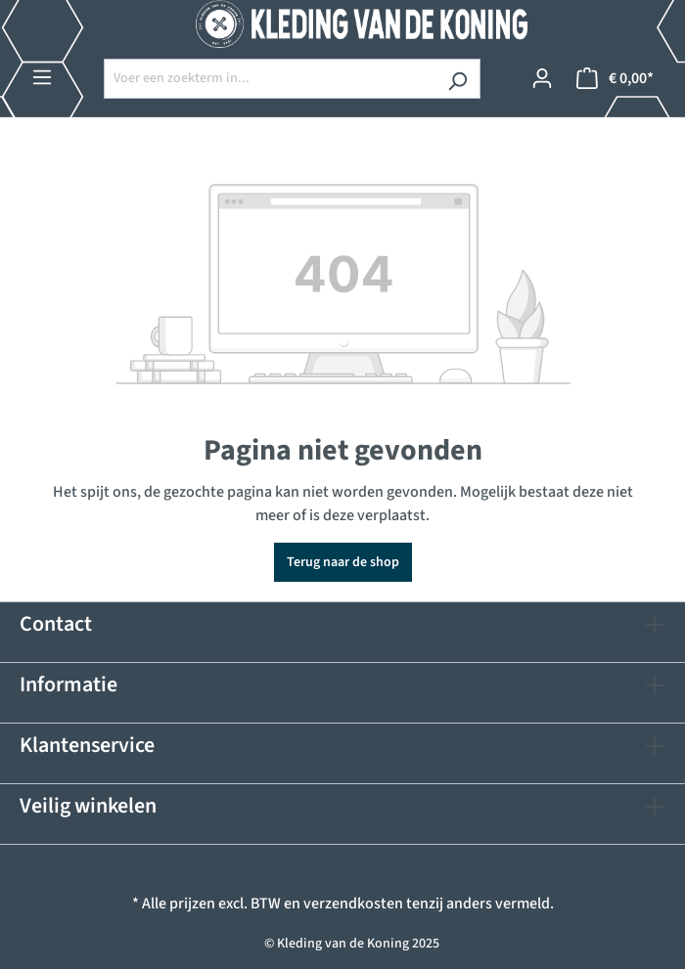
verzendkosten (353, 903)
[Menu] (42, 78)
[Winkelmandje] (615, 79)
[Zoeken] (457, 79)
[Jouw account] (542, 79)
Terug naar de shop (343, 562)
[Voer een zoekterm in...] (269, 79)
